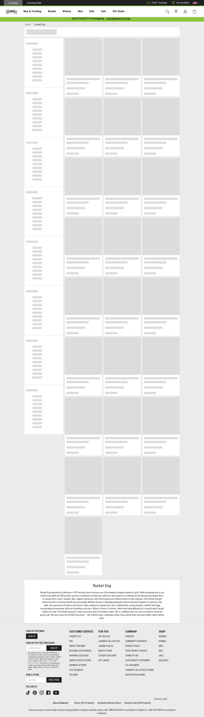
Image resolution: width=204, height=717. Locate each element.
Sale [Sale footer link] (161, 655)
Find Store (54, 680)
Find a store (32, 674)
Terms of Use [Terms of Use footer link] (132, 655)
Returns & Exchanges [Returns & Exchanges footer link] (80, 650)
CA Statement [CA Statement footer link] (132, 665)
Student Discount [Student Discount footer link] (107, 655)
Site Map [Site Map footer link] (73, 674)
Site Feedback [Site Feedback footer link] (76, 670)
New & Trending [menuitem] (29, 11)
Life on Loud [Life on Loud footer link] (104, 636)
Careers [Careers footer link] (129, 636)
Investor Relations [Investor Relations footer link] (135, 674)
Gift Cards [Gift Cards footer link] (103, 660)
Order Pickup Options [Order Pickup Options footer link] (80, 660)
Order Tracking (156, 3)
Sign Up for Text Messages (40, 643)
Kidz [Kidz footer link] (161, 650)
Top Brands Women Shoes (109, 703)
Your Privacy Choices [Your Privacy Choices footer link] (136, 650)
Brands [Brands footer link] (162, 636)
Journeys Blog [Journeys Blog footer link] (105, 646)
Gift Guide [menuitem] (105, 11)
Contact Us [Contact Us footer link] (75, 636)
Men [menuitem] (71, 11)
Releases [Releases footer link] (163, 660)
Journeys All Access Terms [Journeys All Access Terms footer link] (139, 670)
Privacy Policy (33, 663)
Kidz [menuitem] (82, 11)
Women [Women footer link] (162, 641)
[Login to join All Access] (88, 19)
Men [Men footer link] (161, 646)
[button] (195, 3)
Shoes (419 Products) (84, 703)
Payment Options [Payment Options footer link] (77, 665)
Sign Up (31, 636)
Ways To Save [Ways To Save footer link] (105, 650)
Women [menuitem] (60, 11)
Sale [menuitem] (92, 11)
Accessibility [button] (179, 3)
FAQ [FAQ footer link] (71, 641)
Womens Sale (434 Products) (138, 703)
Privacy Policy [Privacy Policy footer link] (132, 646)
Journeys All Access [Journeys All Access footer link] (109, 641)
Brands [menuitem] (47, 11)
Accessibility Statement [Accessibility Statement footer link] (137, 660)
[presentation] (29, 11)
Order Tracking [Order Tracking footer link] (77, 646)
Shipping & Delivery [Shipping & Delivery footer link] (79, 655)
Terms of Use (48, 661)
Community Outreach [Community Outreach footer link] (136, 641)
